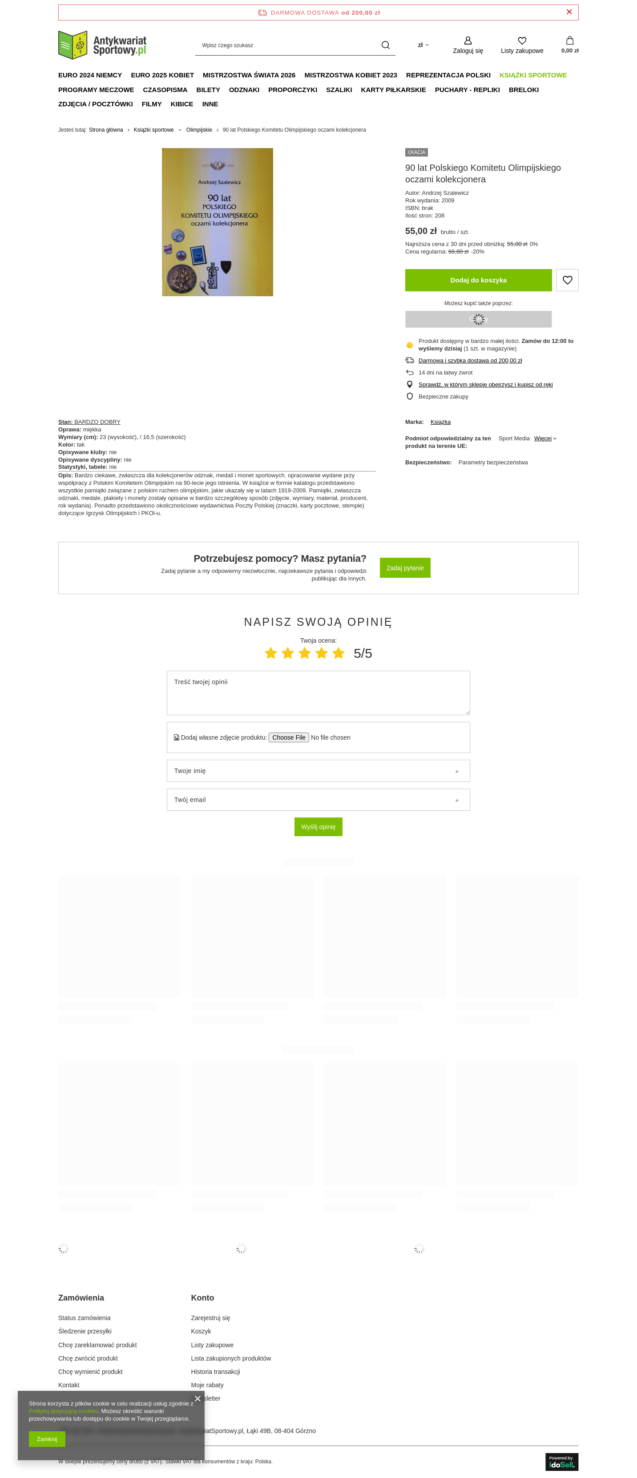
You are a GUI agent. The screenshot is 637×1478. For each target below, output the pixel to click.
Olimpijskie (199, 130)
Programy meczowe (96, 89)
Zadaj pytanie (405, 568)
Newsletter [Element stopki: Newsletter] (206, 1398)
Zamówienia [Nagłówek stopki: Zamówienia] (81, 1297)
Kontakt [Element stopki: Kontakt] (68, 1385)
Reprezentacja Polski (448, 75)
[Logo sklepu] (102, 45)
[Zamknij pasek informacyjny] (569, 12)
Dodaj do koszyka (479, 280)
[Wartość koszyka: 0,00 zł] (570, 45)
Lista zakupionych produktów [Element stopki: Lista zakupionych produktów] (231, 1358)
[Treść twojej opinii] (318, 693)
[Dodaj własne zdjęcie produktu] (328, 737)
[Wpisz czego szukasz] (295, 45)
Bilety (208, 89)
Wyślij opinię (318, 826)
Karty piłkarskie (393, 89)
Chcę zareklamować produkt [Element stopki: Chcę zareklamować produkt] (97, 1345)
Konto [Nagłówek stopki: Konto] (202, 1297)
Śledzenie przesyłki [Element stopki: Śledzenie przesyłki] (85, 1331)
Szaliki (339, 89)
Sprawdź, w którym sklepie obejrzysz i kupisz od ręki (486, 384)
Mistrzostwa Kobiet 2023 (350, 75)
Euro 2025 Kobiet (162, 75)
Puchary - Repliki (467, 89)
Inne (210, 104)
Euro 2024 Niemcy (90, 75)
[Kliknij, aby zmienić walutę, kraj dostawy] (423, 45)
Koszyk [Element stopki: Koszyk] (201, 1331)
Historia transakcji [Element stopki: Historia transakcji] (215, 1371)
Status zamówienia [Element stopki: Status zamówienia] (84, 1317)
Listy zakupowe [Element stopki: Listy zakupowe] (212, 1345)
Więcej (543, 438)
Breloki (524, 89)
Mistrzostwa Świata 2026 (249, 75)
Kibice (182, 104)
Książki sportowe (533, 75)
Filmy (152, 104)
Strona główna (106, 130)
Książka (441, 422)
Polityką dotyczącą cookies (63, 1411)
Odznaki (244, 89)
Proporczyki (292, 89)
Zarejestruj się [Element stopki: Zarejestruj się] (210, 1317)
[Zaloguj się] (468, 45)
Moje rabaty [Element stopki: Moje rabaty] (207, 1385)
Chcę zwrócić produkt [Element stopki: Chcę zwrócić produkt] (88, 1358)
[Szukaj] (385, 45)
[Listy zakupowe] (522, 45)
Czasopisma (165, 89)
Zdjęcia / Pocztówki (95, 104)
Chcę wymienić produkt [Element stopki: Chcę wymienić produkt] (90, 1371)
